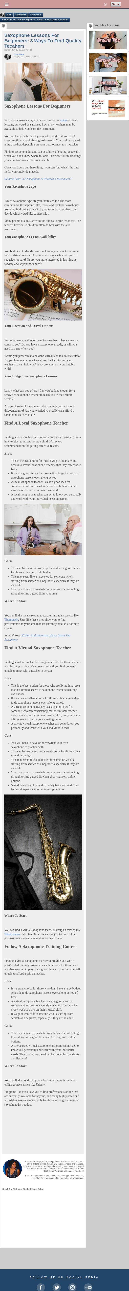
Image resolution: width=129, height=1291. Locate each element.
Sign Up (115, 4)
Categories (20, 15)
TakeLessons (12, 934)
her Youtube (57, 1171)
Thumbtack (11, 619)
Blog (9, 15)
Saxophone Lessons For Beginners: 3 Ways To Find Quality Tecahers (35, 19)
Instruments (35, 15)
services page (76, 1178)
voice (63, 120)
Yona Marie (19, 54)
